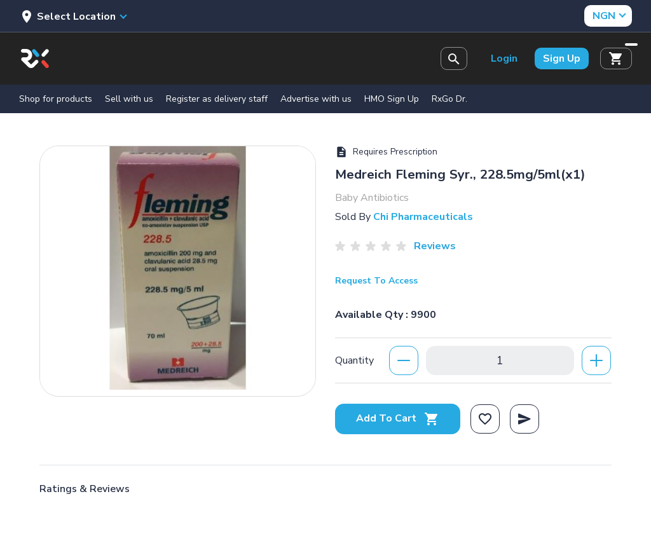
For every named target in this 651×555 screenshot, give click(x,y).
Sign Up (561, 58)
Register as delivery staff (217, 99)
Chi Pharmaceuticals (423, 217)
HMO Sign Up (391, 99)
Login (504, 58)
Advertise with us (316, 99)
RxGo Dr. (449, 99)
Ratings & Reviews (84, 489)
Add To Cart (397, 418)
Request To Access (376, 281)
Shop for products (55, 99)
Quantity (354, 360)
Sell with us (129, 99)
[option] (177, 268)
